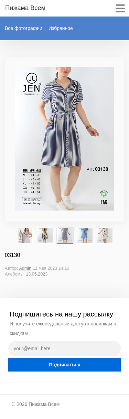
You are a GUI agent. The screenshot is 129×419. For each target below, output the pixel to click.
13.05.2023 (36, 274)
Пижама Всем (44, 404)
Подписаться (64, 364)
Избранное (61, 28)
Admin (25, 268)
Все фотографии (23, 28)
